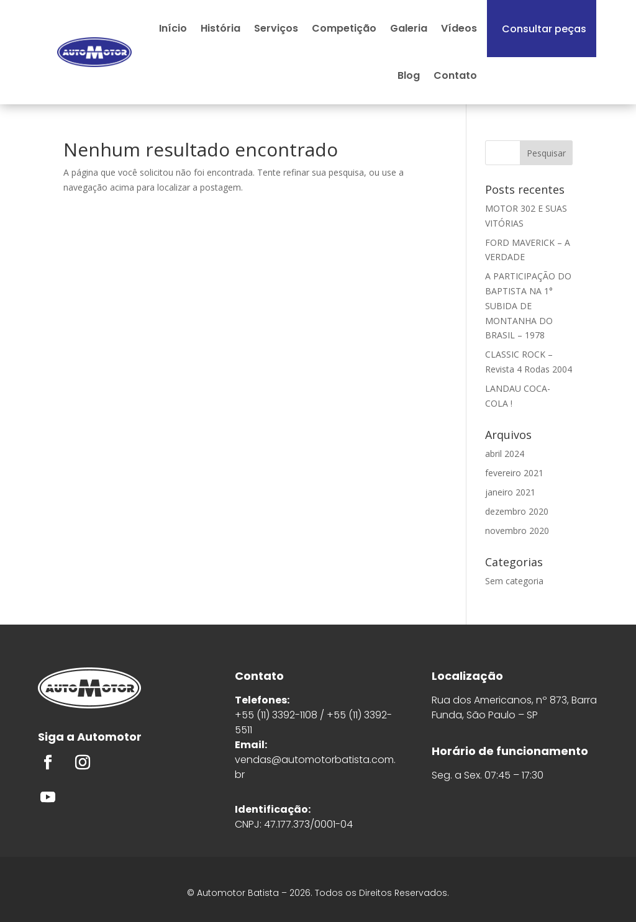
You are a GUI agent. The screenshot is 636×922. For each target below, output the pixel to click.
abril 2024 (504, 453)
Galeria (408, 28)
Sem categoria (514, 581)
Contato (455, 75)
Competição (344, 28)
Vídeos (459, 28)
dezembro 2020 (516, 511)
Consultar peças (544, 29)
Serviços (276, 28)
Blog (409, 75)
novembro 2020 (517, 530)
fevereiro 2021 (514, 473)
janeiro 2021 (510, 492)
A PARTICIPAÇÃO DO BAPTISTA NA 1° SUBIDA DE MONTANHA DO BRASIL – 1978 (528, 305)
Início (173, 28)
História (220, 28)
